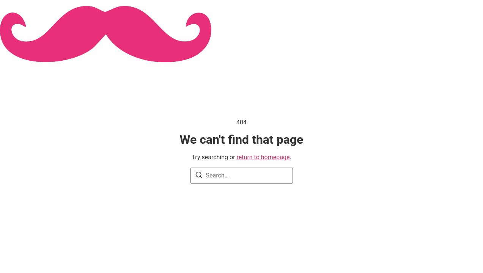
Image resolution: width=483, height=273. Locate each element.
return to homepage (263, 157)
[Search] (199, 176)
